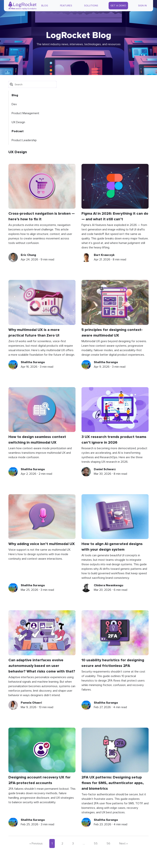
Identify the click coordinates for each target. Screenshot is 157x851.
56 (108, 843)
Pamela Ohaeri (31, 703)
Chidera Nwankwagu (108, 585)
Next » (123, 843)
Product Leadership (24, 140)
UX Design (18, 122)
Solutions (91, 5)
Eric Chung (28, 255)
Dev (14, 104)
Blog (44, 5)
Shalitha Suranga (33, 362)
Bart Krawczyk (104, 255)
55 (96, 843)
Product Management (25, 113)
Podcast (18, 131)
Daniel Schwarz (105, 469)
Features (66, 5)
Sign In (142, 5)
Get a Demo (118, 5)
